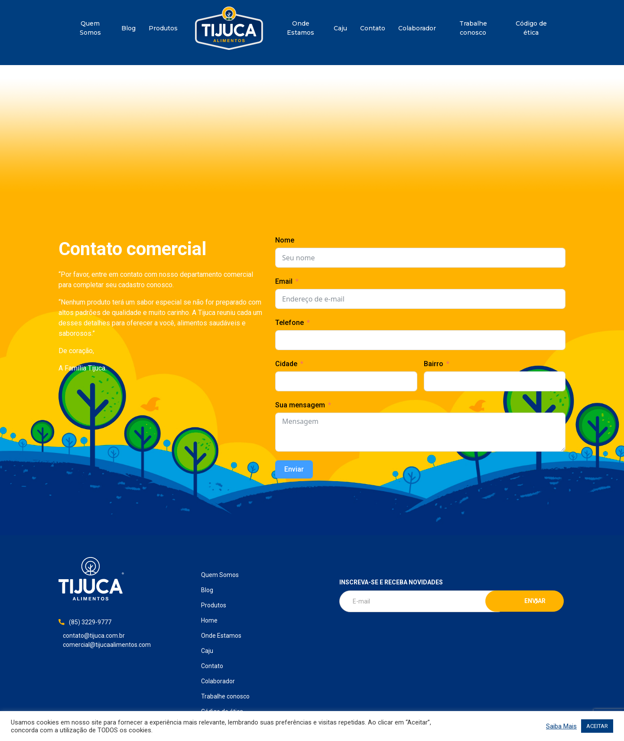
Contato (372, 28)
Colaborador (417, 28)
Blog (128, 28)
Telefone (289, 322)
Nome (284, 240)
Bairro (433, 364)
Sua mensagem (300, 405)
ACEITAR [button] (597, 726)
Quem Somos (90, 28)
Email (283, 281)
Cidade (286, 364)
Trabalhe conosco (473, 28)
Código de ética (531, 28)
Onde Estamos (300, 28)
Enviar (294, 469)
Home (229, 28)
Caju (340, 28)
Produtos (163, 28)
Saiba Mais (561, 726)
